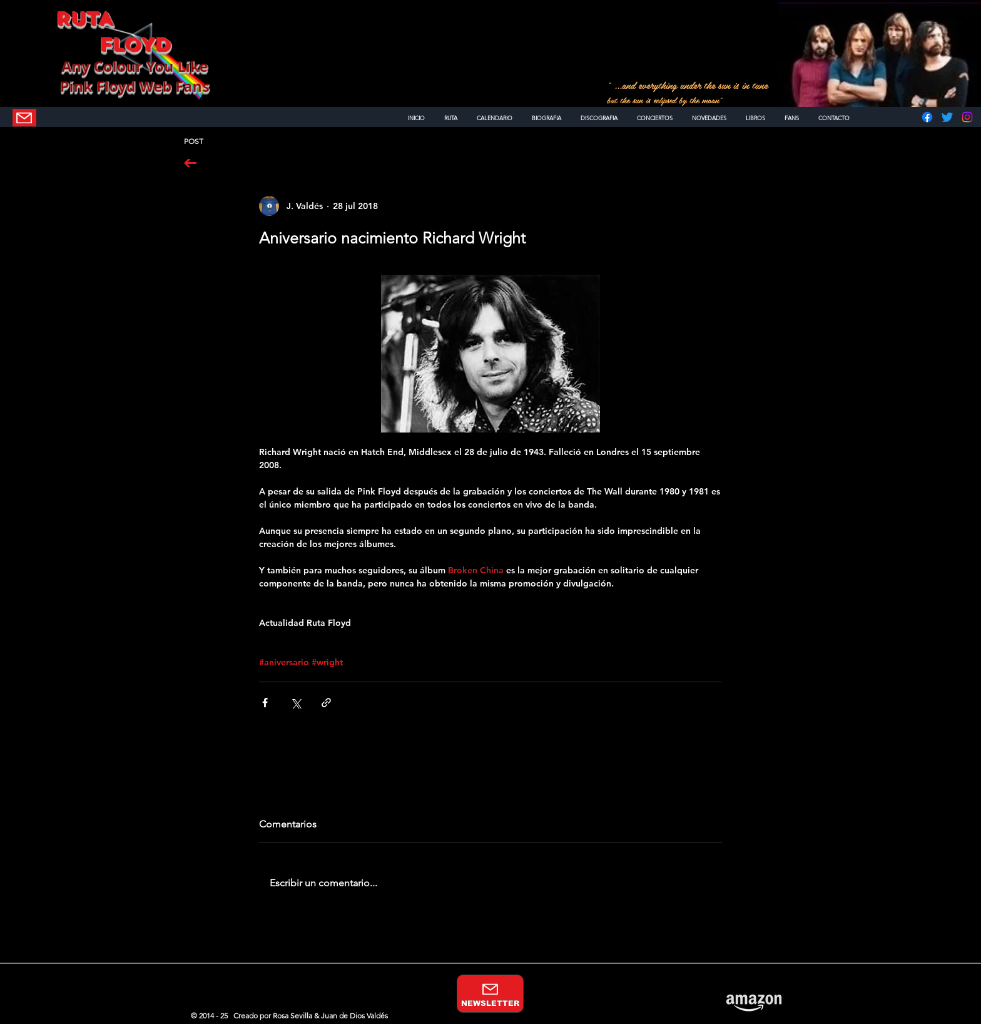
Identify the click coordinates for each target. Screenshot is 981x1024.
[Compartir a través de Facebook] (265, 703)
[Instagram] (967, 117)
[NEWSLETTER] (24, 117)
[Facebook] (927, 117)
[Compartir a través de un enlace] (326, 703)
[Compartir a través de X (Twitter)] (296, 703)
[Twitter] (947, 117)
